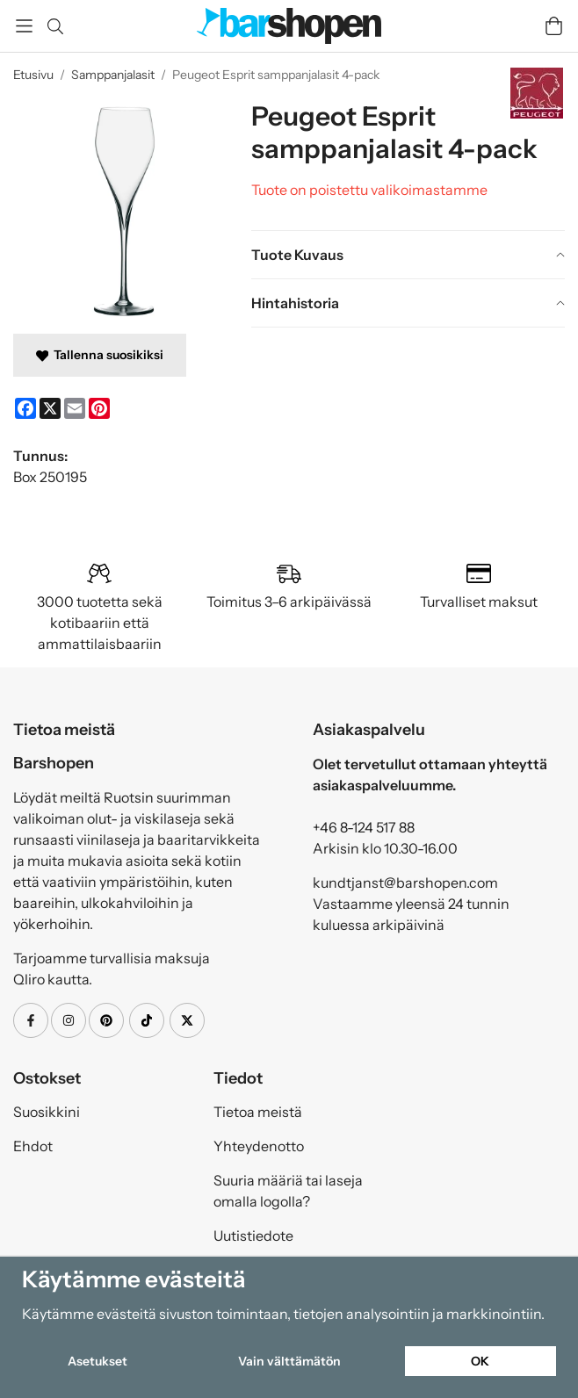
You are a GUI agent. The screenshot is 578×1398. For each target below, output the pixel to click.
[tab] (408, 254)
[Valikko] (24, 26)
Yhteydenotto (258, 1146)
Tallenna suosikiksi (99, 355)
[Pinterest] (99, 408)
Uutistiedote (253, 1235)
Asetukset (97, 1361)
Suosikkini (46, 1112)
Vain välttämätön (289, 1361)
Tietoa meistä (257, 1112)
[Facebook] (25, 408)
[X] (50, 408)
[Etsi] (55, 26)
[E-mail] (74, 408)
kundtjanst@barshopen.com (405, 882)
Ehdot (33, 1146)
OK (480, 1361)
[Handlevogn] (553, 26)
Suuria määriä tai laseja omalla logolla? (288, 1190)
